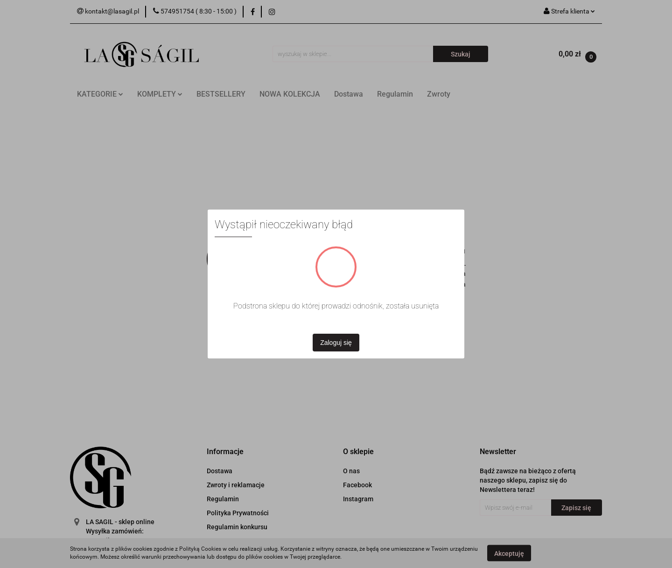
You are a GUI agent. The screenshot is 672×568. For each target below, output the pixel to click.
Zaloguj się (336, 342)
